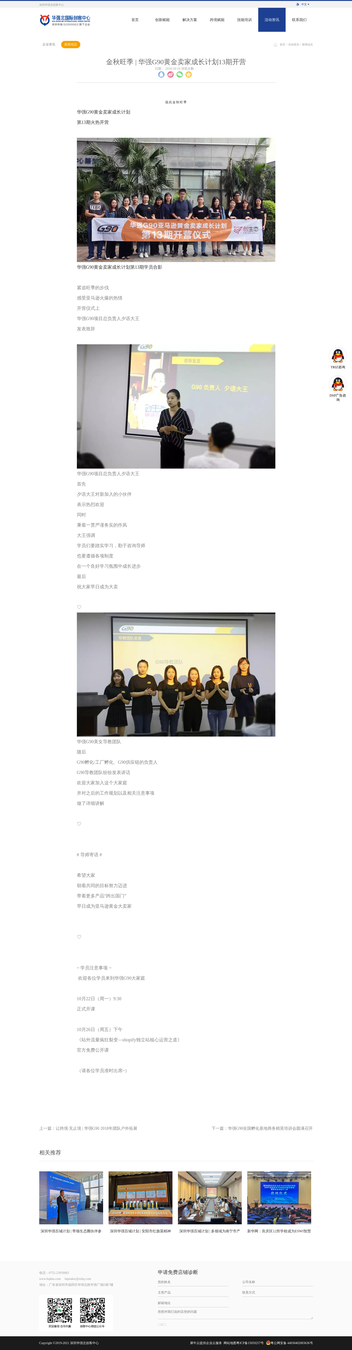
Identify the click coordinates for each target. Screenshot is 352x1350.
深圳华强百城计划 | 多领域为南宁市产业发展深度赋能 (209, 1233)
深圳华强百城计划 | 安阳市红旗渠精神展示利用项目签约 (140, 1233)
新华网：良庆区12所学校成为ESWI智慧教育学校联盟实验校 (279, 1233)
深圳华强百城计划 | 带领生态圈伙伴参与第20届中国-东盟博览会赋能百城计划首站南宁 (71, 1233)
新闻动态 (307, 44)
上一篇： (88, 1128)
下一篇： (262, 1128)
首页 (135, 20)
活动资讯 (293, 44)
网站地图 (229, 1343)
